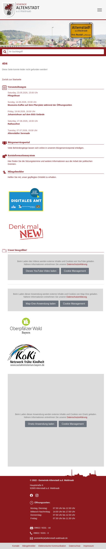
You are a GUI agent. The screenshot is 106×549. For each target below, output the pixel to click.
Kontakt (15, 546)
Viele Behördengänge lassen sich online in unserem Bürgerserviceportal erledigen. (46, 148)
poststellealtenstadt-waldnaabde (51, 538)
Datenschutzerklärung (77, 264)
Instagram (37, 495)
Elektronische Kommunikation (52, 546)
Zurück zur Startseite (11, 79)
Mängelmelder (29, 546)
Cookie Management (75, 271)
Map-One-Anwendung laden (41, 303)
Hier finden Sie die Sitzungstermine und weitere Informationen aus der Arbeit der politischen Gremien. (50, 162)
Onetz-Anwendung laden (41, 424)
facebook (32, 495)
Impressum (89, 546)
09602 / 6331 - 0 (41, 533)
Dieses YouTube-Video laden (41, 271)
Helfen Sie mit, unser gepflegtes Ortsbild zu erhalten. (32, 177)
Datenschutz (75, 546)
